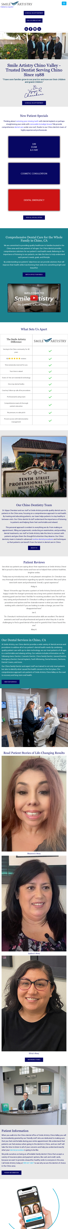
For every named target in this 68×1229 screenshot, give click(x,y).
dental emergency (34, 200)
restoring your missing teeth (27, 121)
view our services (10, 682)
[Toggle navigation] (64, 3)
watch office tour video (34, 274)
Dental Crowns (7, 662)
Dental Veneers (51, 659)
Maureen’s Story (34, 853)
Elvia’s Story (34, 1053)
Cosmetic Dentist (28, 656)
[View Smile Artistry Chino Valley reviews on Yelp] (39, 29)
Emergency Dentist (9, 659)
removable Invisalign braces (41, 124)
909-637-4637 (28, 1163)
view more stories (34, 1060)
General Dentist (59, 656)
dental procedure (17, 1150)
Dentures (61, 659)
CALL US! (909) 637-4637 (34, 20)
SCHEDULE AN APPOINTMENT (34, 13)
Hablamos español (7, 7)
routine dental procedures (42, 539)
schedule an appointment (34, 103)
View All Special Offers (34, 217)
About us (34, 548)
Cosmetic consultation (34, 173)
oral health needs (44, 251)
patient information (11, 1173)
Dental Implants (24, 659)
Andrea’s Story (34, 953)
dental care (18, 127)
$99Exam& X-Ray (34, 147)
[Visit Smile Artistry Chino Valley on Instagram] (35, 29)
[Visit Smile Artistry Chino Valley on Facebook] (31, 29)
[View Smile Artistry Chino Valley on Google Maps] (26, 29)
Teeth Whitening (37, 659)
